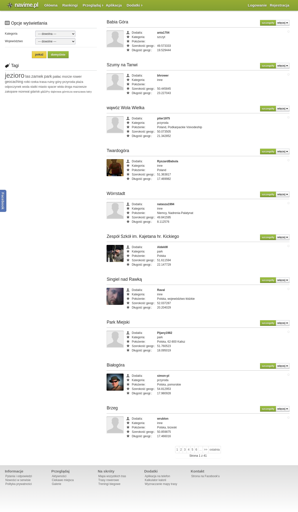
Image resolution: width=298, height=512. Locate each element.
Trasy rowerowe (108, 480)
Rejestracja (279, 5)
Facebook (3, 201)
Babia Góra (117, 21)
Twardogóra (118, 150)
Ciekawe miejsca (63, 480)
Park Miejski (118, 322)
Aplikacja (114, 5)
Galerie (56, 484)
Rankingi (70, 5)
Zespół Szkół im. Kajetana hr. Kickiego (143, 236)
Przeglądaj (92, 5)
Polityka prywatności (18, 484)
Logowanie (257, 5)
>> (205, 449)
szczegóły (268, 22)
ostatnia (214, 449)
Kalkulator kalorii (155, 480)
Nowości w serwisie (18, 480)
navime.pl (26, 5)
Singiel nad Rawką (124, 279)
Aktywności (59, 476)
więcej (282, 22)
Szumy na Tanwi (122, 64)
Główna (50, 5)
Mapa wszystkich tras (112, 476)
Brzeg (112, 408)
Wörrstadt (116, 193)
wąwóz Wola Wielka (125, 107)
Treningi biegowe (109, 484)
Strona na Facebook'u (205, 476)
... (200, 449)
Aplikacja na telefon (157, 476)
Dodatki (133, 5)
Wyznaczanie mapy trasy (161, 484)
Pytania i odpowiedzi (18, 476)
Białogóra (116, 365)
